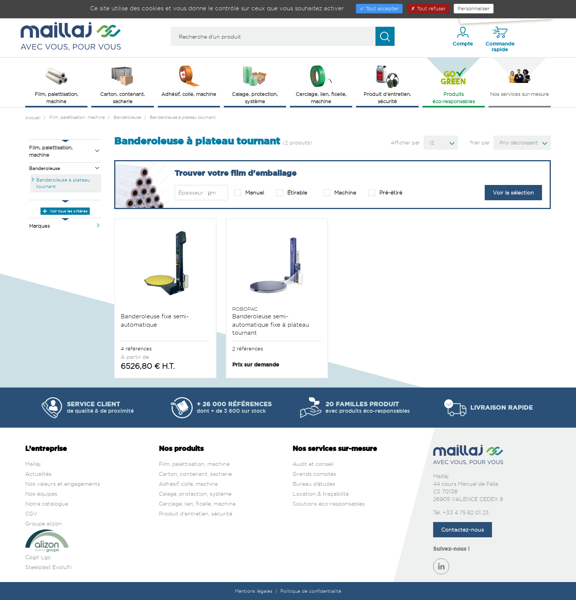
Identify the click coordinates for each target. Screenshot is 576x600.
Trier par (479, 142)
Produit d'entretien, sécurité (195, 513)
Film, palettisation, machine (194, 464)
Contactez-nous (462, 529)
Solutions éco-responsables (329, 503)
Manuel (249, 192)
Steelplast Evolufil (48, 567)
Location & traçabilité (321, 493)
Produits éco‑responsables (453, 83)
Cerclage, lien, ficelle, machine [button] (321, 83)
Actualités (38, 473)
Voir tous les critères (65, 211)
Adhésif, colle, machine (188, 483)
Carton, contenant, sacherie (195, 473)
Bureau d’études (314, 483)
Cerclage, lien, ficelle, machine (197, 503)
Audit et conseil (313, 464)
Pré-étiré (385, 192)
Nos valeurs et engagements (62, 483)
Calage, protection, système (195, 493)
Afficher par (405, 142)
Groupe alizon (43, 523)
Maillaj (32, 464)
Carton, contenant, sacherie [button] (122, 83)
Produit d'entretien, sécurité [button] (387, 83)
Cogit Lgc (38, 557)
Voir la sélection (513, 192)
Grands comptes (314, 473)
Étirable (291, 192)
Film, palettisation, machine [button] (56, 83)
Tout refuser (428, 8)
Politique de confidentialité (310, 591)
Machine (339, 192)
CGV (31, 513)
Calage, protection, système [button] (255, 83)
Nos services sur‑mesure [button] (519, 80)
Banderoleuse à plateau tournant (63, 183)
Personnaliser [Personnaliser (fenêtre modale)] (474, 8)
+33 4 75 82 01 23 (466, 512)
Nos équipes (41, 493)
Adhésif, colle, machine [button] (188, 80)
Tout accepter (379, 8)
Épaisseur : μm (197, 192)
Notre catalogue (46, 503)
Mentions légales (254, 591)
